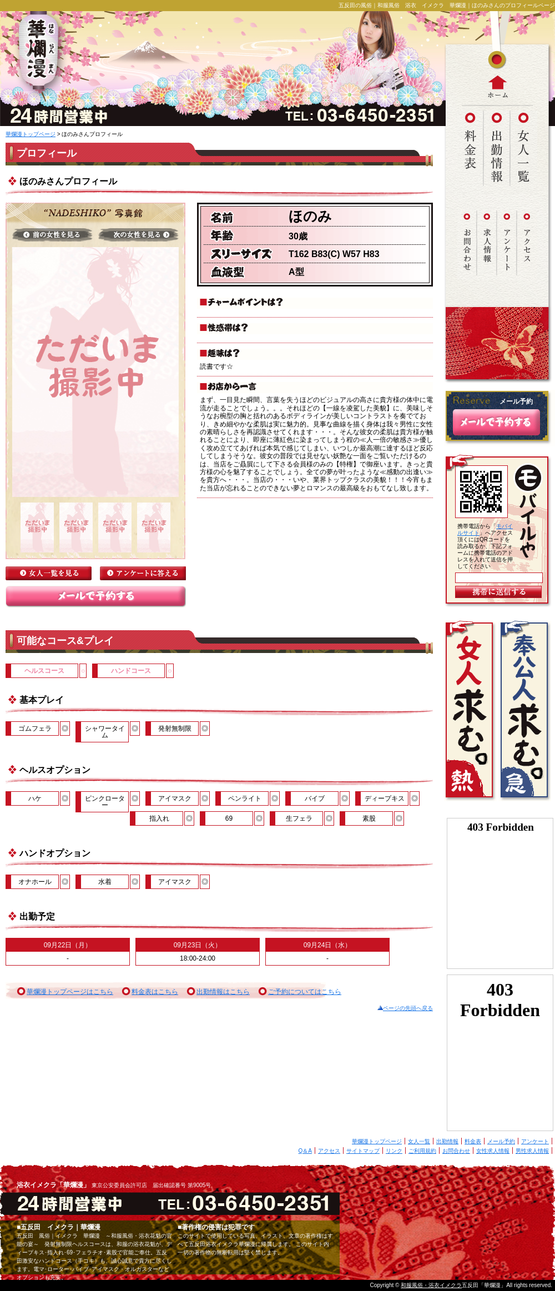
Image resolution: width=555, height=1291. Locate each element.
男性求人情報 (532, 1151)
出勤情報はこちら (223, 992)
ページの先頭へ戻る (408, 1008)
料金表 (473, 1141)
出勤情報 (447, 1141)
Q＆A (305, 1151)
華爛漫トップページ (31, 134)
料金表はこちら (155, 992)
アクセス (329, 1151)
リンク (394, 1151)
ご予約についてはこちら (304, 992)
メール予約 (501, 1141)
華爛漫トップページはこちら (70, 992)
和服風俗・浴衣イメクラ (431, 1285)
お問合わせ (456, 1151)
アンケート (535, 1141)
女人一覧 (419, 1141)
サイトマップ (363, 1151)
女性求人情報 (492, 1151)
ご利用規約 (422, 1151)
